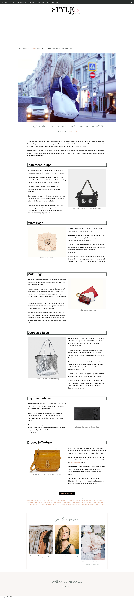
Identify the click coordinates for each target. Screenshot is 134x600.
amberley (86, 498)
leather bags (40, 504)
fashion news (88, 502)
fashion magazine (77, 502)
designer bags (42, 502)
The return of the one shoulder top (67, 556)
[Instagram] (68, 586)
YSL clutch (75, 507)
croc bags (85, 500)
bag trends (58, 500)
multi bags (85, 504)
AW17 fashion (35, 500)
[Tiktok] (71, 586)
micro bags (71, 504)
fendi (94, 502)
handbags (32, 504)
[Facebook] (63, 586)
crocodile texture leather (97, 500)
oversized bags (94, 504)
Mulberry (79, 504)
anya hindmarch (95, 498)
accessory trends (76, 498)
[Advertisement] (67, 29)
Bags (63, 500)
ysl (70, 507)
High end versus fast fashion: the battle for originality (92, 563)
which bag (65, 507)
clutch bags (77, 500)
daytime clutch (32, 502)
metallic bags (62, 504)
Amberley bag (75, 462)
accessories (66, 498)
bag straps (50, 500)
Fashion (51, 498)
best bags (69, 500)
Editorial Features (42, 498)
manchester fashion (51, 504)
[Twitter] (65, 586)
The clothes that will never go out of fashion (41, 557)
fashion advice (57, 502)
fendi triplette (101, 502)
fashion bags (67, 502)
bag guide (43, 500)
